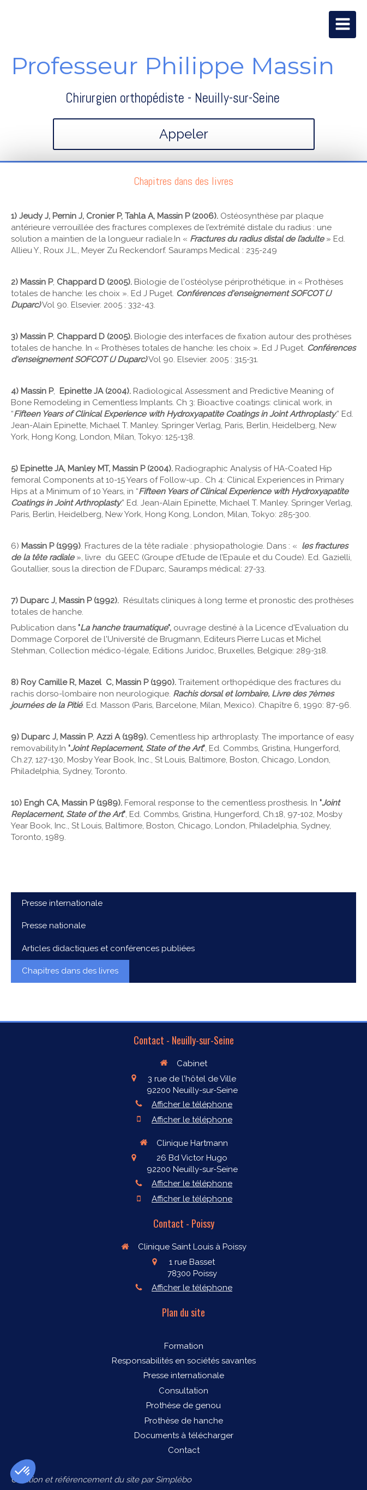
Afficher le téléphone (192, 1104)
